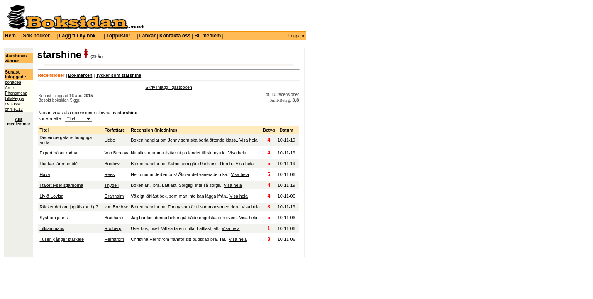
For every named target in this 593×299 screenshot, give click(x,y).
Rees (109, 174)
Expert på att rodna (58, 152)
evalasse (13, 104)
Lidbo (109, 139)
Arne (9, 88)
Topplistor (118, 36)
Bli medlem (207, 36)
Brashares (114, 217)
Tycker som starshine (118, 75)
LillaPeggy (14, 98)
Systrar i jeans (53, 217)
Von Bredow (116, 152)
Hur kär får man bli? (58, 163)
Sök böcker (36, 36)
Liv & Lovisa (51, 196)
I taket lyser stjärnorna (61, 185)
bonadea (13, 82)
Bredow (111, 163)
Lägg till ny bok (77, 36)
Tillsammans (51, 228)
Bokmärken (80, 75)
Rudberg (112, 228)
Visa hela (248, 139)
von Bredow (115, 206)
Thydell (111, 185)
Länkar (147, 36)
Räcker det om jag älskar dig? (68, 206)
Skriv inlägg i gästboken (168, 87)
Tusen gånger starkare (61, 239)
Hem (10, 36)
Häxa (44, 174)
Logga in (296, 35)
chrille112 (14, 109)
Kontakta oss (174, 36)
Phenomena (16, 93)
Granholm (114, 196)
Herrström (114, 239)
